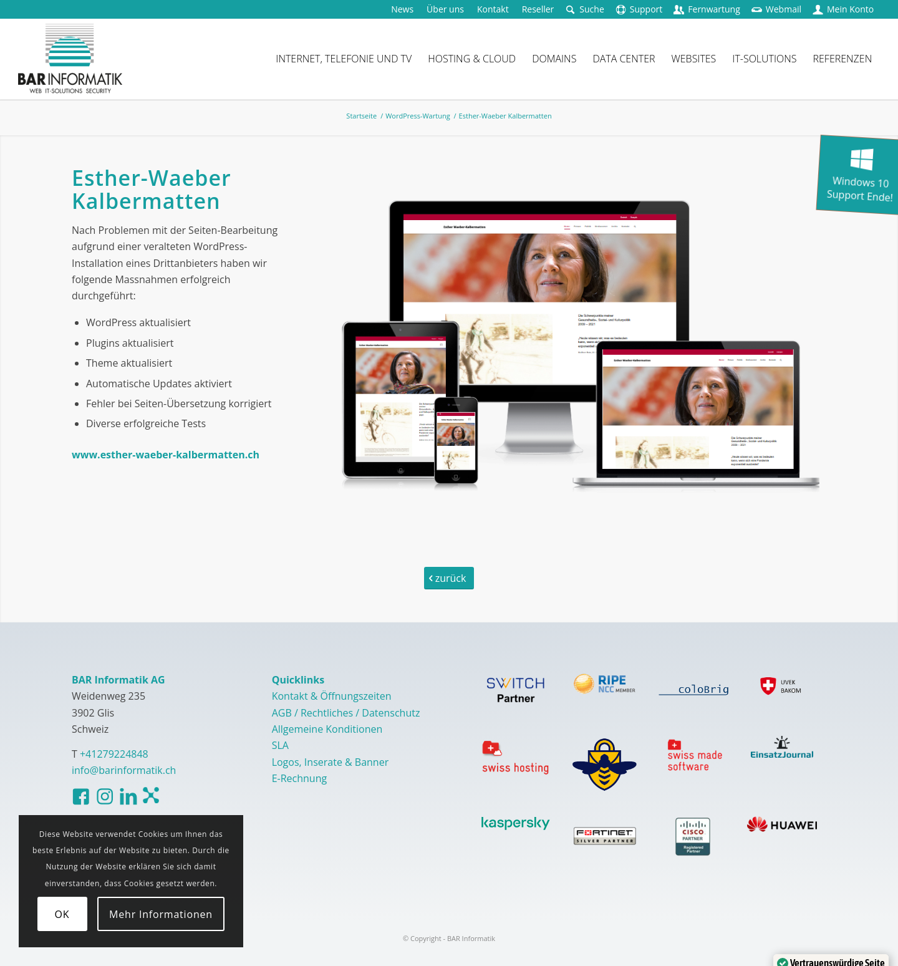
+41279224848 (114, 754)
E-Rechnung (299, 778)
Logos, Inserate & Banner (330, 762)
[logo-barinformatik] (70, 58)
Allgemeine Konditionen (327, 729)
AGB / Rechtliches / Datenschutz (346, 713)
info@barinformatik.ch (124, 770)
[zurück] (449, 578)
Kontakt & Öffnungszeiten (332, 696)
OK (62, 914)
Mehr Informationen (161, 914)
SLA (280, 745)
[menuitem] (402, 9)
